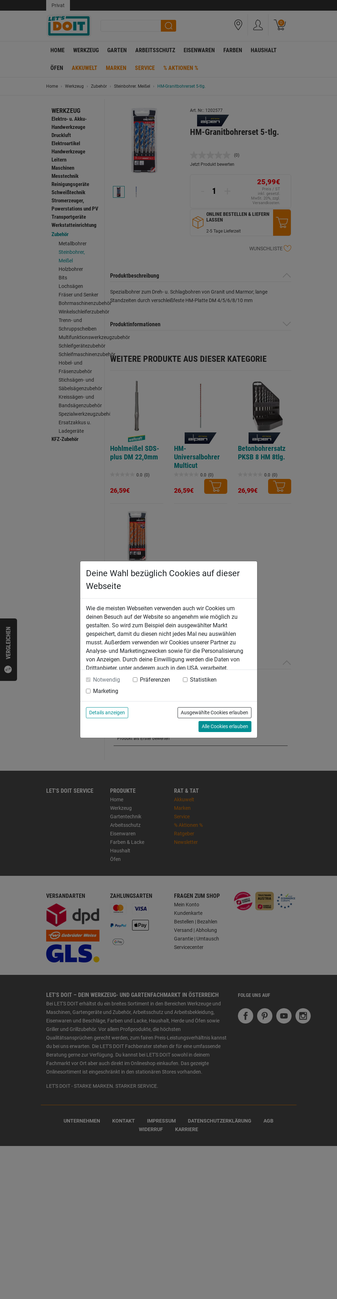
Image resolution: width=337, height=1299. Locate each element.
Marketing (105, 691)
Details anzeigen (107, 712)
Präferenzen (155, 679)
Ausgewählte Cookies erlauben (214, 712)
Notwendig (106, 679)
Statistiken (203, 679)
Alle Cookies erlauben (225, 726)
